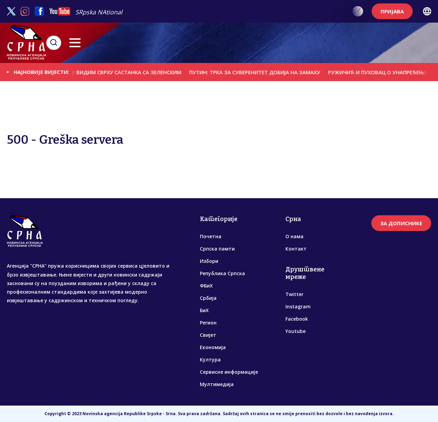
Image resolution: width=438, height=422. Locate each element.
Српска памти (217, 248)
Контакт (296, 248)
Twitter (294, 294)
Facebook (296, 319)
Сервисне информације (229, 372)
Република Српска (222, 273)
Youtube (295, 331)
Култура (210, 359)
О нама (294, 236)
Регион (208, 322)
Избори (209, 261)
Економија (213, 347)
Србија (208, 298)
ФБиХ (206, 285)
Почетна (210, 236)
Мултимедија (217, 384)
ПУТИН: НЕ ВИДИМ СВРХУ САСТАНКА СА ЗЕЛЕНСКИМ (121, 71)
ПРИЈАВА (392, 11)
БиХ (204, 310)
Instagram (298, 306)
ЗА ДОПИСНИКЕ (401, 223)
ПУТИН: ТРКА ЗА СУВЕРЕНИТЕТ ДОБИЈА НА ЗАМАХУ (261, 71)
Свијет (208, 335)
